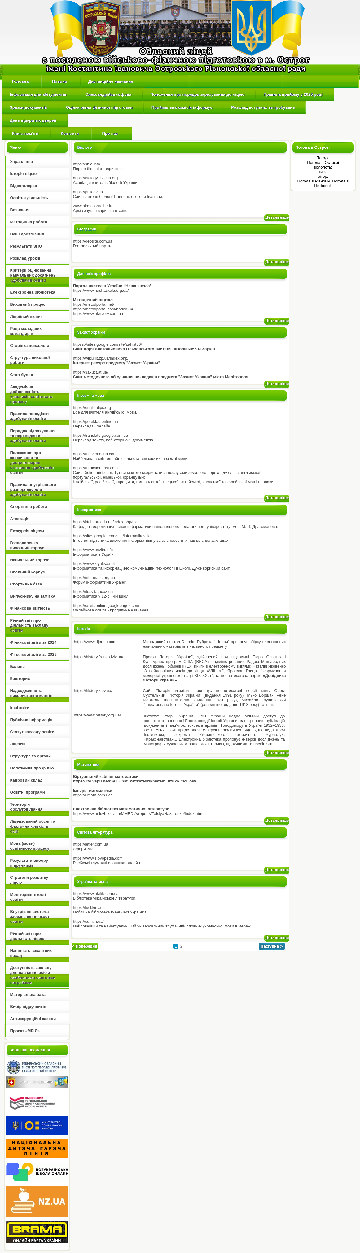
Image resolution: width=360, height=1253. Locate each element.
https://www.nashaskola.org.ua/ (101, 290)
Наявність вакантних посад (31, 953)
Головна (20, 81)
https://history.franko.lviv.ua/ (98, 657)
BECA (201, 661)
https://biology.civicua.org (95, 178)
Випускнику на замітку (32, 596)
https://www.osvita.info (93, 549)
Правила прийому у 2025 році (292, 94)
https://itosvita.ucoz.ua (93, 591)
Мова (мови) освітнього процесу (30, 846)
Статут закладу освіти (32, 731)
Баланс (17, 666)
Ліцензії (18, 744)
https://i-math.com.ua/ (92, 795)
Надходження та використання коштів (31, 693)
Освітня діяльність (29, 197)
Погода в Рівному (314, 181)
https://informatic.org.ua (94, 577)
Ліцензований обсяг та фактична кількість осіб (32, 826)
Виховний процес (28, 304)
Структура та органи (30, 756)
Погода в (323, 162)
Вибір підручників (28, 1006)
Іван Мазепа (176, 700)
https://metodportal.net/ (93, 304)
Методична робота (28, 222)
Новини (59, 81)
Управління (21, 161)
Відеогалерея (23, 185)
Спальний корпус (27, 572)
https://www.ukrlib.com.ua (96, 893)
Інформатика (89, 510)
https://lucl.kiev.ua (89, 907)
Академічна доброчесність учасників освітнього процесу (31, 394)
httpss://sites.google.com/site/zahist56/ (107, 344)
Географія (86, 229)
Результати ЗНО (26, 246)
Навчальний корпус (30, 560)
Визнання (19, 210)
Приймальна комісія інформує (182, 107)
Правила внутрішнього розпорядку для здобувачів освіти (33, 489)
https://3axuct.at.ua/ (90, 372)
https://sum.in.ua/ (88, 921)
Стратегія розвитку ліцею (29, 880)
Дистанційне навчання (110, 81)
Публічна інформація (31, 719)
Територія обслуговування (26, 807)
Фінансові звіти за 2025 (33, 654)
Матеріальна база (28, 994)
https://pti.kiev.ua (88, 192)
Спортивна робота (28, 506)
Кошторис (20, 678)
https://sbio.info (86, 164)
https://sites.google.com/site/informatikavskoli (113, 535)
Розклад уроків (25, 258)
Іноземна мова (90, 395)
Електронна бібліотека (32, 292)
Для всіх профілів (94, 274)
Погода (323, 158)
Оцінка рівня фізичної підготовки (99, 107)
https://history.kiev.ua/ (93, 690)
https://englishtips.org (92, 407)
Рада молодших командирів (26, 331)
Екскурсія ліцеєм (27, 530)
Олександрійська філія (108, 94)
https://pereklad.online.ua (95, 421)
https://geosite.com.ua (92, 241)
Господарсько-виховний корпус (27, 545)
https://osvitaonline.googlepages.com (106, 605)
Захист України (91, 332)
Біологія (85, 147)
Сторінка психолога (30, 345)
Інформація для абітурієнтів (38, 94)
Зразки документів (28, 107)
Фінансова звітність (30, 608)
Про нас (110, 133)
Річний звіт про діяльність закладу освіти (29, 625)
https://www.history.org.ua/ (97, 715)
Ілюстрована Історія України (171, 704)
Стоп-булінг (22, 374)
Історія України (185, 695)
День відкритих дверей (33, 120)
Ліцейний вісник (26, 316)
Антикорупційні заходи (33, 1018)
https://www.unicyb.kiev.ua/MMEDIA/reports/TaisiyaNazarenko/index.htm (137, 813)
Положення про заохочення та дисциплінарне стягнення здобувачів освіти (32, 462)
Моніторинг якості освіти (28, 897)
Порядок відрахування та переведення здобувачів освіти (33, 435)
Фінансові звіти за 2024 (33, 642)
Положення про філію (32, 768)
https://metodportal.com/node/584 (103, 309)
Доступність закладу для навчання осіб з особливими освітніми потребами (32, 975)
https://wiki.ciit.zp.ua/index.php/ (101, 358)
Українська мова (92, 881)
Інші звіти (19, 707)
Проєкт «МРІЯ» (25, 1030)
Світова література (95, 832)
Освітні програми (27, 792)
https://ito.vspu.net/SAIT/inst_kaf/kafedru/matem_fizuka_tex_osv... (136, 781)
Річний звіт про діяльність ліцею (27, 936)
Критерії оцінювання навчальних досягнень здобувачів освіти (33, 275)
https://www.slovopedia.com (98, 858)
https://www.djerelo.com (95, 641)
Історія (83, 629)
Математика (88, 764)
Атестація (20, 518)
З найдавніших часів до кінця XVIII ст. (183, 670)
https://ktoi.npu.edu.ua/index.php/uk (105, 521)
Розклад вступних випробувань (263, 107)
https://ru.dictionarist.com (95, 468)
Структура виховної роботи (30, 360)
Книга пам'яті (25, 133)
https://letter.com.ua (90, 844)
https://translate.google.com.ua (100, 435)
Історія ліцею (23, 173)
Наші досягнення (27, 234)
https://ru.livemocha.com (95, 454)
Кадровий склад (26, 780)
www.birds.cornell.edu (92, 206)
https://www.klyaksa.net (94, 563)
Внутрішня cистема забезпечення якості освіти (30, 916)
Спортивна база (26, 584)
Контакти (70, 133)
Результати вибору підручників (29, 863)
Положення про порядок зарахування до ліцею (197, 94)
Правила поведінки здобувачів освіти (29, 416)
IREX (186, 666)
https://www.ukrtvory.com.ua (98, 313)
